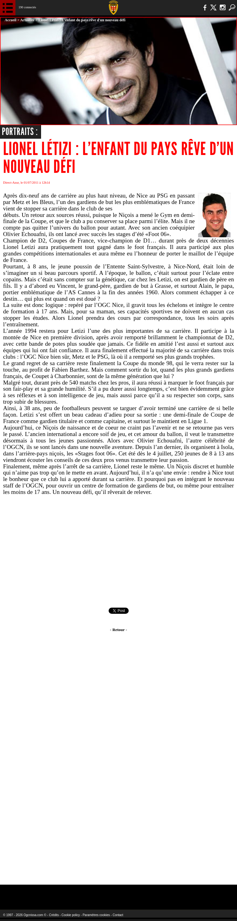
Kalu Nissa (188, 893)
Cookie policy (70, 915)
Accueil (10, 20)
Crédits (54, 915)
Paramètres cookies (96, 915)
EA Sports (43, 893)
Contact (118, 915)
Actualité (27, 20)
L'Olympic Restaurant (106, 893)
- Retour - (118, 629)
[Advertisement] (118, 551)
